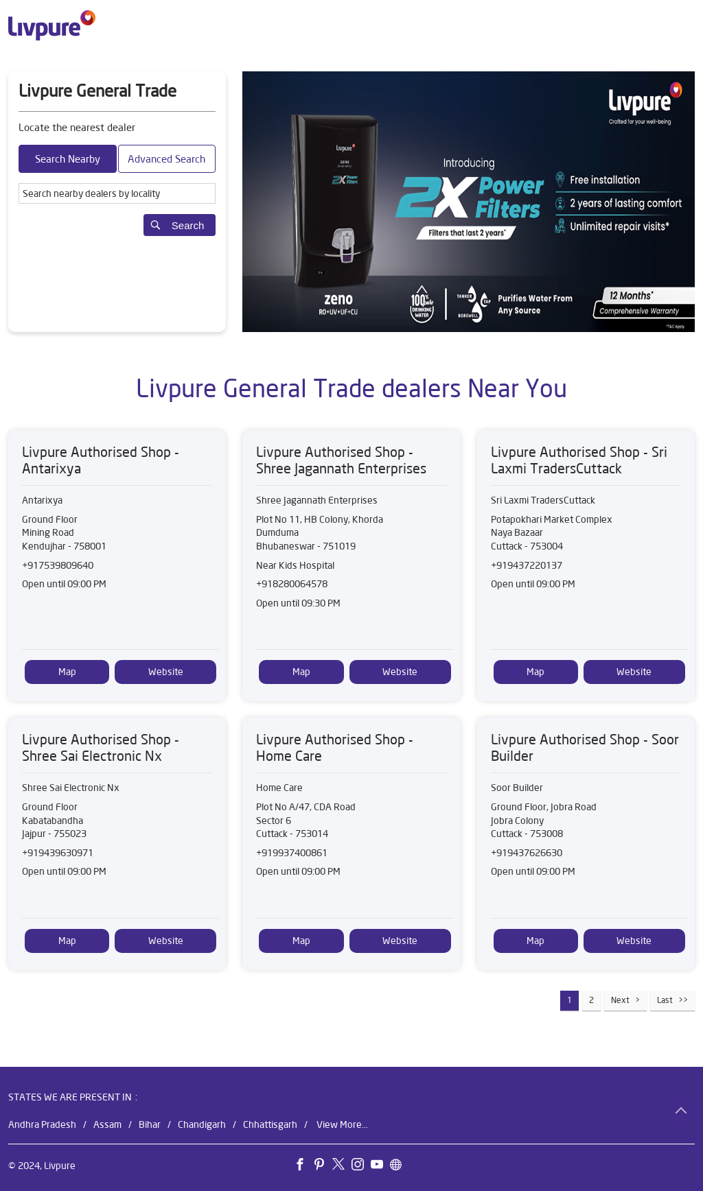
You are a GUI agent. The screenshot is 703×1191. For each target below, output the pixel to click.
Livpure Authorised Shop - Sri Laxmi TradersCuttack (579, 460)
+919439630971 (57, 853)
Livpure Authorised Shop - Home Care (334, 747)
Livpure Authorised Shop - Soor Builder (585, 747)
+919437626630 (526, 853)
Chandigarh (202, 1124)
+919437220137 (526, 565)
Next (620, 1000)
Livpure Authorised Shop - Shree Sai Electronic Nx (100, 747)
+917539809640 (57, 565)
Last (665, 1000)
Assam (107, 1124)
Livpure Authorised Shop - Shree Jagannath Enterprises (341, 460)
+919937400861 (291, 853)
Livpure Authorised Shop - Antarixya (100, 460)
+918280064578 (291, 584)
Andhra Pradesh (42, 1124)
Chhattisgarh (270, 1124)
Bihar (150, 1124)
